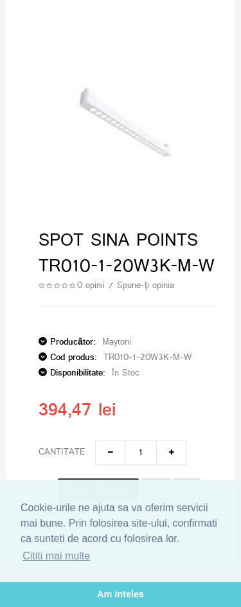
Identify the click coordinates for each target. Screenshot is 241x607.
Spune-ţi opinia (145, 285)
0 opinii (91, 285)
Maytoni (116, 342)
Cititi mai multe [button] (56, 555)
